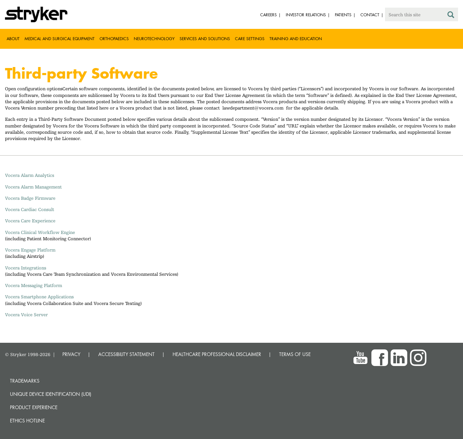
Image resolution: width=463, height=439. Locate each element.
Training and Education (296, 38)
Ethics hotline (27, 420)
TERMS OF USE (295, 354)
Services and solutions (205, 38)
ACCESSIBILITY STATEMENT (126, 354)
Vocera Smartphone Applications (39, 296)
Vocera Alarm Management (33, 186)
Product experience (33, 407)
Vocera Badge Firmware (30, 198)
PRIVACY (71, 354)
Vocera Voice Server (26, 314)
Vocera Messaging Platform (33, 285)
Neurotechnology (154, 38)
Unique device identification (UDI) (50, 394)
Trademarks (24, 381)
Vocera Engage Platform (30, 250)
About (13, 38)
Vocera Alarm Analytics (29, 175)
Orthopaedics (114, 38)
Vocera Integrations (25, 267)
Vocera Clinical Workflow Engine (40, 232)
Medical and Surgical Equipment (60, 38)
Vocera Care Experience (30, 220)
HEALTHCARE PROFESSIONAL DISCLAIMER (217, 354)
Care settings (250, 38)
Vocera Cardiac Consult (29, 209)
